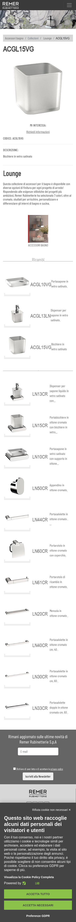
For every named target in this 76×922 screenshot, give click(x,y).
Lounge (47, 38)
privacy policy (56, 769)
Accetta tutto (38, 894)
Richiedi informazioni (38, 132)
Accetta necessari (38, 905)
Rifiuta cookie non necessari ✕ (51, 809)
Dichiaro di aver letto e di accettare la (38, 769)
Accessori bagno (14, 38)
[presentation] (38, 761)
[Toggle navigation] (69, 5)
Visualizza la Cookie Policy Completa (29, 877)
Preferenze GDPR (38, 916)
